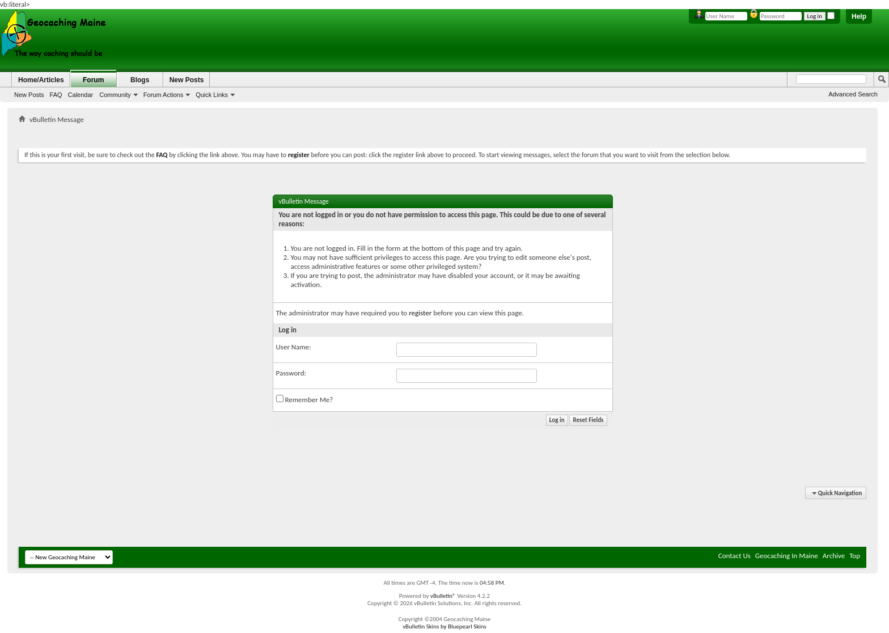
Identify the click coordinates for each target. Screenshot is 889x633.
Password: (291, 373)
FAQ (56, 94)
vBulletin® (443, 596)
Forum (93, 80)
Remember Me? (304, 399)
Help (859, 16)
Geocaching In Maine (786, 555)
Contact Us (734, 555)
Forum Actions (163, 94)
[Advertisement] (442, 133)
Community (115, 94)
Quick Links (212, 94)
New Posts (29, 94)
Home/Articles (41, 80)
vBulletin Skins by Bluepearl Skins (444, 626)
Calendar (81, 94)
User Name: (293, 347)
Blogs (139, 80)
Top (854, 555)
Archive (834, 555)
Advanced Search (853, 94)
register (420, 313)
